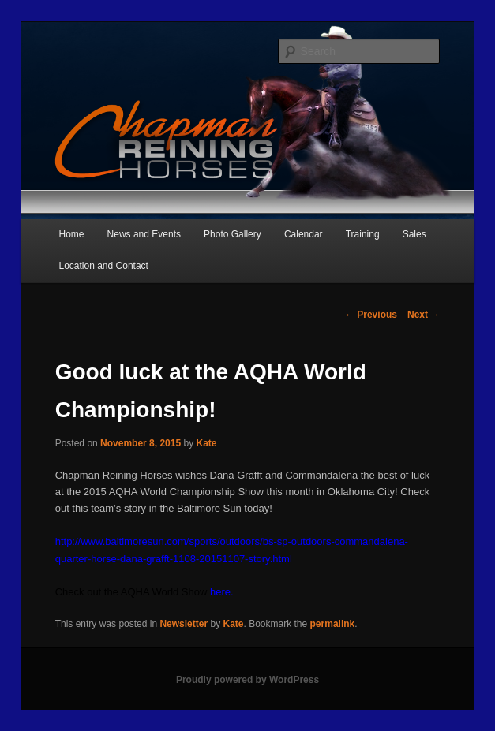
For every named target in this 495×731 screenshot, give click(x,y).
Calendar (303, 234)
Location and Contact (103, 265)
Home (71, 234)
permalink (332, 623)
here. (222, 592)
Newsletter (183, 623)
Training (363, 234)
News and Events (144, 234)
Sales (414, 234)
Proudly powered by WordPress (247, 679)
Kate (206, 443)
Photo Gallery (232, 234)
